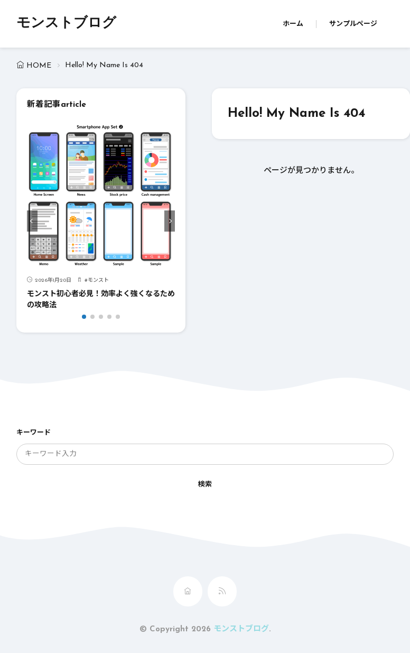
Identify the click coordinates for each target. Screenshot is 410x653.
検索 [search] (205, 484)
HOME (38, 66)
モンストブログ (66, 24)
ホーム (293, 24)
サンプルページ (353, 24)
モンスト (98, 280)
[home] (187, 591)
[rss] (222, 591)
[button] (32, 221)
